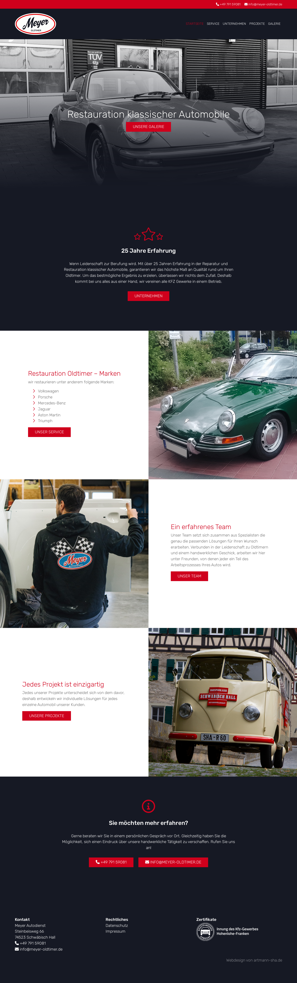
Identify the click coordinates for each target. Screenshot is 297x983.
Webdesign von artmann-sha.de (254, 960)
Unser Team (189, 576)
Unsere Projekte (46, 715)
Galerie (274, 24)
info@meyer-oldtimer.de (263, 4)
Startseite (195, 24)
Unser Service (49, 432)
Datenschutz (117, 925)
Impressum (115, 931)
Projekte (257, 24)
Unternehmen (234, 24)
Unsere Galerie (148, 126)
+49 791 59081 (228, 4)
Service (213, 24)
